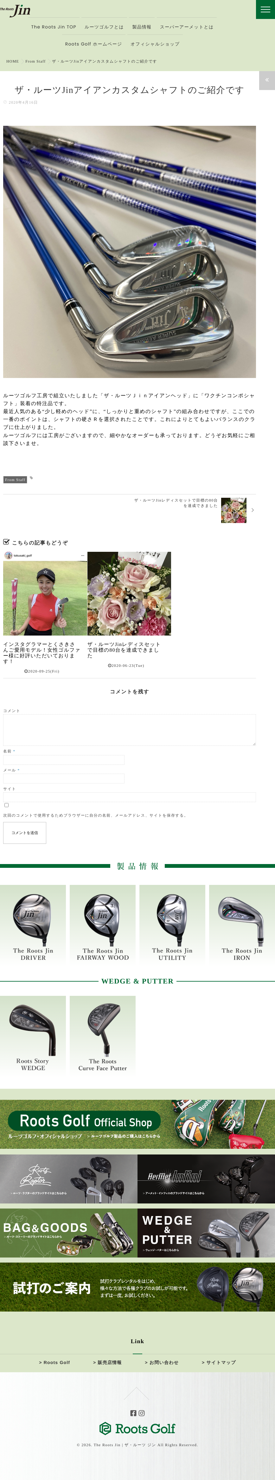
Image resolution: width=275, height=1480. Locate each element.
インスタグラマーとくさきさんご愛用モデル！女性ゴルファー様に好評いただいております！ (39, 653)
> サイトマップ (218, 1362)
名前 (9, 751)
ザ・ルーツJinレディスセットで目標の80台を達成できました (124, 650)
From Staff (15, 480)
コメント (12, 711)
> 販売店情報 (107, 1362)
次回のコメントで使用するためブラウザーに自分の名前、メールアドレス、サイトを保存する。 (95, 815)
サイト (9, 789)
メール (11, 770)
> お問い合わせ (162, 1362)
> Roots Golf (54, 1362)
